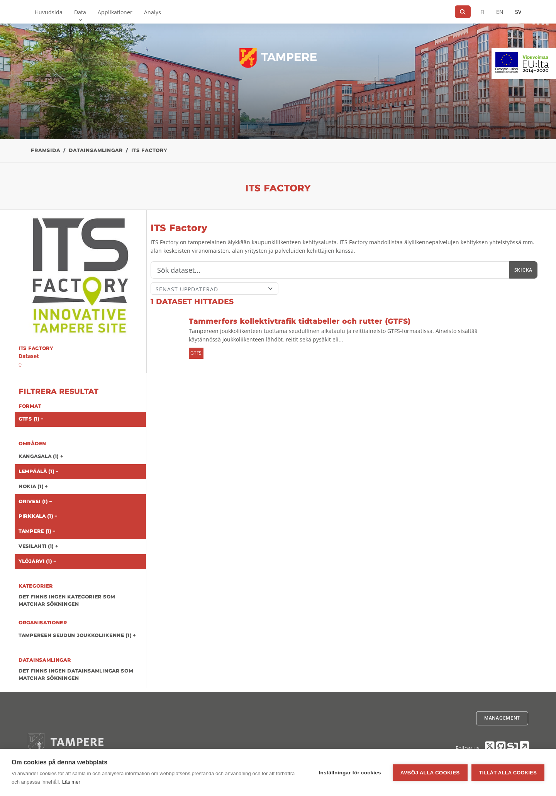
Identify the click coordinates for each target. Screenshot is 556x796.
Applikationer (115, 12)
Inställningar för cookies (350, 773)
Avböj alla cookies (430, 773)
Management (502, 718)
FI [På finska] (482, 11)
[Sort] (214, 288)
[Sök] (463, 11)
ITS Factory (149, 150)
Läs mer (71, 782)
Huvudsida (49, 12)
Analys (152, 12)
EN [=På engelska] (499, 11)
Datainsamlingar (96, 150)
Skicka (523, 270)
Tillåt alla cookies (508, 773)
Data (80, 12)
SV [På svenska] (518, 11)
